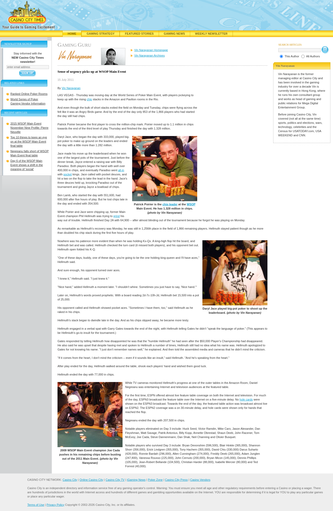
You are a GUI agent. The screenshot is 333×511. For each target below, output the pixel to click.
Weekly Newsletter (211, 33)
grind (116, 216)
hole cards (246, 399)
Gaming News (174, 33)
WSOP (191, 204)
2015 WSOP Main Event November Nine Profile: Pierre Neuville (29, 127)
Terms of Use (35, 504)
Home (72, 33)
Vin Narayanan (71, 88)
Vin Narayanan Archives (149, 55)
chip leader (169, 204)
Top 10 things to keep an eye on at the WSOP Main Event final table (28, 141)
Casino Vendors (200, 479)
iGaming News (136, 479)
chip (89, 99)
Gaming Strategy (100, 33)
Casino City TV (115, 479)
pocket (67, 174)
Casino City (69, 479)
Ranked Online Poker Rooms (28, 93)
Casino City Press (176, 479)
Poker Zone (155, 479)
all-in (121, 170)
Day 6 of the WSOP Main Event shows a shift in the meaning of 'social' (26, 165)
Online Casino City (91, 479)
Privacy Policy (55, 504)
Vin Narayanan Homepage (151, 50)
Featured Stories (139, 33)
